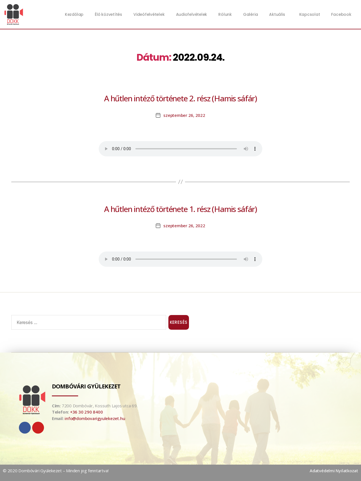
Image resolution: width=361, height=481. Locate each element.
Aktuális (278, 14)
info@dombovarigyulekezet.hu (95, 418)
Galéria (250, 14)
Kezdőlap (74, 14)
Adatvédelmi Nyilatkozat (334, 470)
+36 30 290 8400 (86, 412)
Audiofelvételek (191, 14)
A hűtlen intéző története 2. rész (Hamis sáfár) (180, 98)
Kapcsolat (309, 14)
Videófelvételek (149, 14)
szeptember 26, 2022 (184, 115)
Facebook (341, 14)
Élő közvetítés (108, 14)
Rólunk (225, 14)
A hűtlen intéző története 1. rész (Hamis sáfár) (180, 209)
